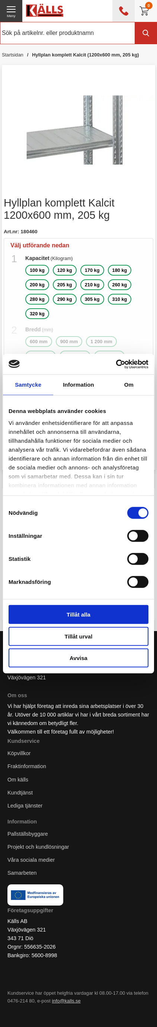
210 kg (92, 284)
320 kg (37, 313)
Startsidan (12, 55)
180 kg (119, 270)
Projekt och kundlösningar (38, 847)
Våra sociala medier (31, 860)
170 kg (92, 270)
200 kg (37, 284)
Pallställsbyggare (27, 834)
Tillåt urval (79, 636)
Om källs (17, 780)
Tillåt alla (78, 614)
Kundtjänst (20, 793)
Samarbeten (22, 873)
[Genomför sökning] (146, 33)
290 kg (64, 299)
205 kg (64, 284)
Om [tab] (129, 384)
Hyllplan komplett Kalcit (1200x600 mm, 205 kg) (85, 55)
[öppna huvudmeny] (11, 11)
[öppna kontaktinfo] (123, 11)
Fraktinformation (26, 766)
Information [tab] (78, 384)
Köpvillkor (19, 753)
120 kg (64, 270)
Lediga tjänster (24, 806)
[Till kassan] (146, 11)
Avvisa (78, 658)
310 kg (119, 299)
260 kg (119, 284)
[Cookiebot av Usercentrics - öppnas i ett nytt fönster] (115, 364)
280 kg (37, 299)
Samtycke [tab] (28, 384)
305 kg (92, 299)
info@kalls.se (66, 1001)
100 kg (37, 270)
